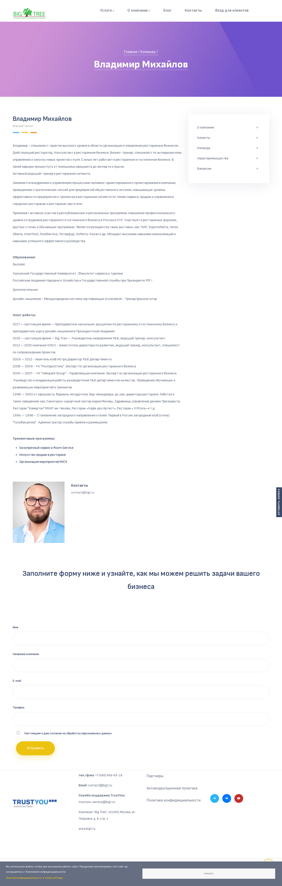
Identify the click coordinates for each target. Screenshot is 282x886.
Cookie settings (54, 878)
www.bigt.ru (87, 829)
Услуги (109, 10)
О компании (140, 10)
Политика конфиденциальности (174, 800)
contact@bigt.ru (100, 786)
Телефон (18, 708)
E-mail (17, 681)
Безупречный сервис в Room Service (46, 448)
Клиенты (203, 138)
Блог (169, 10)
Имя (15, 627)
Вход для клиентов (232, 10)
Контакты (194, 10)
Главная (130, 52)
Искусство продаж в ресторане (42, 455)
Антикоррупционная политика (172, 788)
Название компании (26, 654)
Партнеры (155, 776)
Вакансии (204, 169)
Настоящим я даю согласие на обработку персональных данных (68, 733)
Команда (148, 52)
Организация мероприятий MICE (43, 462)
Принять (209, 873)
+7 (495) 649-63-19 (108, 775)
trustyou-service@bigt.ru (97, 802)
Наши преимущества (212, 159)
